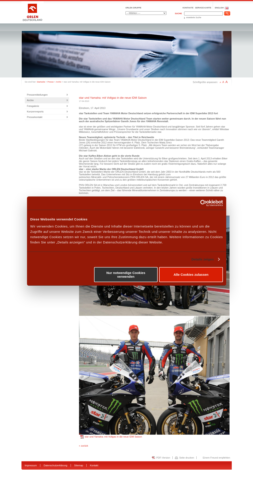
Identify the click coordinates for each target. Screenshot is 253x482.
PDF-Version (163, 457)
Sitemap (78, 465)
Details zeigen (202, 259)
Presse (50, 82)
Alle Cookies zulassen (191, 274)
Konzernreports (35, 111)
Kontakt (94, 465)
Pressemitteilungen (37, 94)
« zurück (83, 445)
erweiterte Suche (193, 17)
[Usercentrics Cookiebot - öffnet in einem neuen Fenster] (203, 203)
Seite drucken (186, 457)
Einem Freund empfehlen (216, 457)
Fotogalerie (33, 106)
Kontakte (188, 8)
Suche (178, 13)
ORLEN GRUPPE (133, 8)
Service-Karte (203, 8)
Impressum (31, 465)
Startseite (41, 82)
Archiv (58, 82)
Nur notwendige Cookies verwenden (125, 274)
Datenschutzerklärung (55, 465)
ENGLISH (219, 8)
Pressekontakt (34, 117)
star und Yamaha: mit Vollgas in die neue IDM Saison (111, 436)
